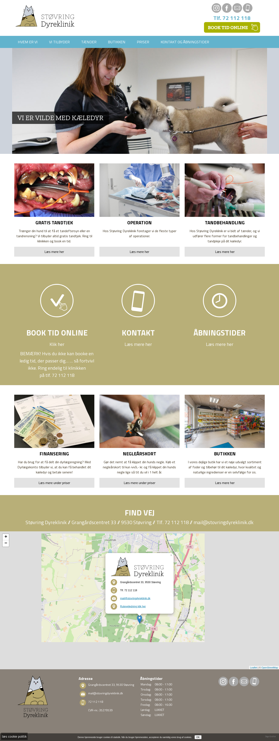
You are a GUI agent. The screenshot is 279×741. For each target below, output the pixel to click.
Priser (143, 42)
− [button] (5, 543)
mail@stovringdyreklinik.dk (224, 522)
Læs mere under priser (54, 482)
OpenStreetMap (269, 667)
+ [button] (5, 537)
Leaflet (253, 667)
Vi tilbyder (59, 42)
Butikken (116, 42)
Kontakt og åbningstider (185, 42)
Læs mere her (54, 251)
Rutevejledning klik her (133, 606)
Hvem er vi (28, 42)
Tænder (88, 42)
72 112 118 (95, 701)
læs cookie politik (14, 736)
